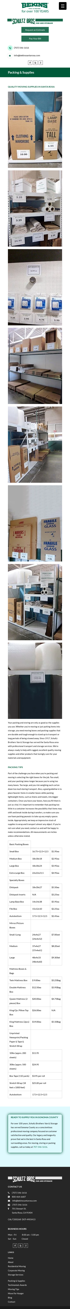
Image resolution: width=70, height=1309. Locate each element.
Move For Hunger (16, 1293)
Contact (11, 1301)
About (10, 1262)
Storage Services (15, 1274)
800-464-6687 (19, 1196)
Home (10, 1258)
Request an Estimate (35, 29)
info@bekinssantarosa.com (27, 55)
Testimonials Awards (17, 1285)
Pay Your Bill (35, 38)
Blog (10, 1297)
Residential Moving (17, 1266)
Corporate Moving (16, 1270)
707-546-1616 (40, 1147)
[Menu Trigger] (63, 6)
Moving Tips (13, 1289)
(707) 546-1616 (21, 48)
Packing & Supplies (16, 1281)
